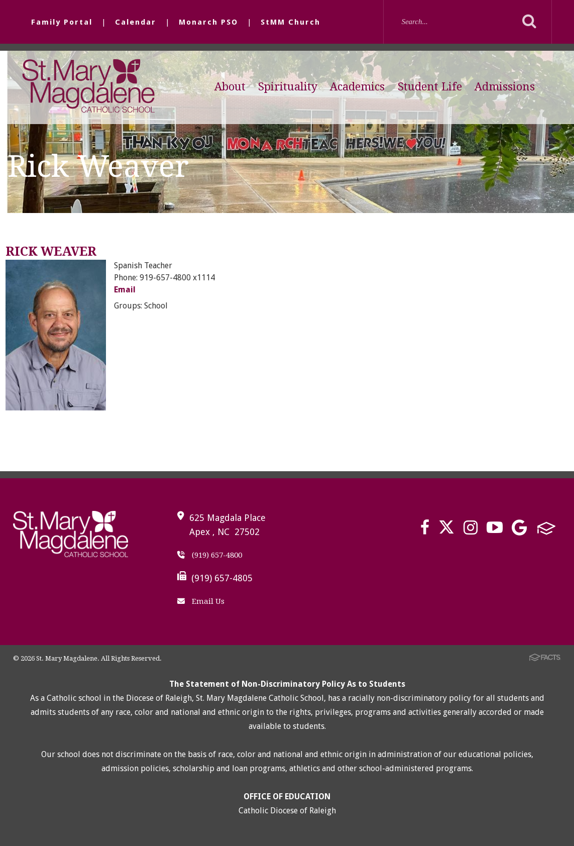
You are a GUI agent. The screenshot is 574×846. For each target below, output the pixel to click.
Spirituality (287, 86)
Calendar (135, 22)
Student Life (430, 86)
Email (125, 289)
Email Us (200, 601)
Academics (357, 86)
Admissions (505, 86)
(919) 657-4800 (209, 555)
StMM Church (290, 22)
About (230, 86)
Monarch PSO (208, 22)
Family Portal (61, 22)
